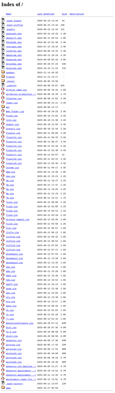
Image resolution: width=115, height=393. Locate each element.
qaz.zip (10, 292)
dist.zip (11, 327)
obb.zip (10, 271)
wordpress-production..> (21, 94)
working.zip (13, 344)
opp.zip (10, 266)
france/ (10, 76)
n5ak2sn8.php (14, 59)
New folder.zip (15, 111)
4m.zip (10, 184)
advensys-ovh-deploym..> (21, 366)
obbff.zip (12, 284)
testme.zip (12, 167)
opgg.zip (11, 288)
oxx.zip (10, 301)
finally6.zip (14, 150)
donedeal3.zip (14, 262)
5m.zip (10, 189)
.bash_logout (14, 20)
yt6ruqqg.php (14, 46)
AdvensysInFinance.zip (19, 323)
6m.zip (10, 193)
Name (8, 13)
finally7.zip (14, 154)
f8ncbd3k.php (14, 42)
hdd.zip (10, 279)
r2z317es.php (14, 50)
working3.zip (14, 353)
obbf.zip (11, 275)
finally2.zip (14, 137)
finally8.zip (14, 158)
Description (77, 13)
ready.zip (12, 102)
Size (64, 13)
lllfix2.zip (13, 240)
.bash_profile (14, 24)
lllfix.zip (12, 232)
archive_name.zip (16, 89)
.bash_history (14, 383)
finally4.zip (14, 145)
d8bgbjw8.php (14, 55)
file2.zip (12, 206)
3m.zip (10, 180)
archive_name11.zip (17, 219)
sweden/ (10, 72)
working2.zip (14, 348)
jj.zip (10, 318)
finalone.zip (14, 98)
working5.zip (14, 361)
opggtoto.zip (14, 340)
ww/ (8, 107)
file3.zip (12, 210)
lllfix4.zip (13, 249)
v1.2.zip (11, 331)
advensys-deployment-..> (21, 370)
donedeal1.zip (14, 253)
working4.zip (14, 357)
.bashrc (10, 29)
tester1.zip (13, 128)
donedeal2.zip (14, 258)
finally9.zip (14, 163)
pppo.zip (11, 305)
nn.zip (10, 310)
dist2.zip (12, 336)
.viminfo (11, 85)
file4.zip (12, 215)
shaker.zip (12, 124)
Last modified (45, 13)
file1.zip (12, 202)
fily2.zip (12, 223)
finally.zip (13, 132)
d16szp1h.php (14, 33)
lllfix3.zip (13, 245)
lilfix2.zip (13, 236)
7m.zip (10, 197)
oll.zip (10, 297)
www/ (8, 387)
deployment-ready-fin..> (21, 379)
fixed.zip (12, 115)
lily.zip (11, 227)
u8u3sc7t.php (14, 37)
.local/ (10, 81)
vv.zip (10, 314)
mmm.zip (10, 171)
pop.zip (10, 176)
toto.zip (11, 119)
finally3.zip (14, 141)
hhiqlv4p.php (14, 68)
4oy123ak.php (14, 63)
